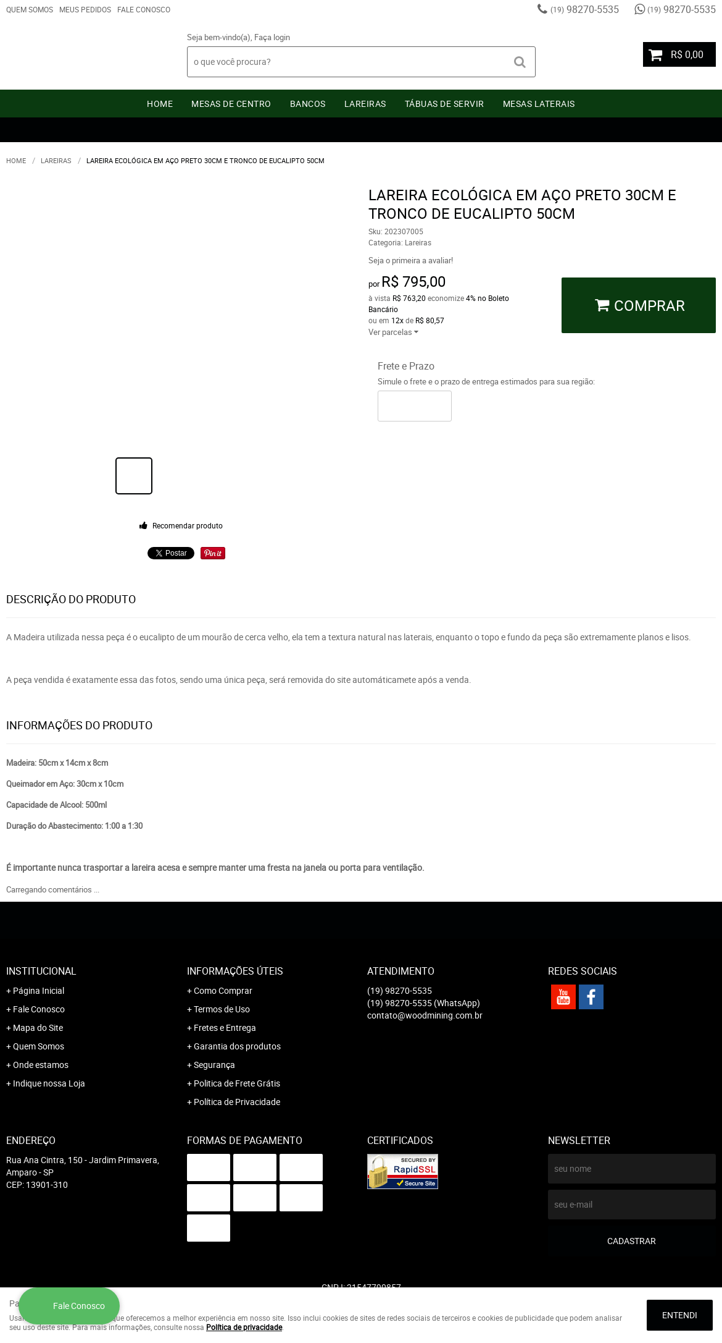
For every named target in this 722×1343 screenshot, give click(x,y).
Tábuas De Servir (444, 103)
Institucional (41, 971)
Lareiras (365, 103)
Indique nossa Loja (49, 1083)
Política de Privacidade (237, 1102)
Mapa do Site (38, 1027)
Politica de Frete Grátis (237, 1083)
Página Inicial (38, 990)
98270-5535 (584, 9)
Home (160, 103)
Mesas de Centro (231, 103)
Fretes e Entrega (225, 1027)
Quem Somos (29, 9)
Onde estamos (40, 1064)
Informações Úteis (235, 971)
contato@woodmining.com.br (425, 1015)
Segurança (214, 1064)
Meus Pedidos (85, 9)
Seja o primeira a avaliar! (410, 260)
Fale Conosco (143, 9)
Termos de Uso (222, 1009)
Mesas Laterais (539, 103)
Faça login (272, 37)
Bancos (308, 103)
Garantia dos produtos (237, 1046)
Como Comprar (223, 990)
